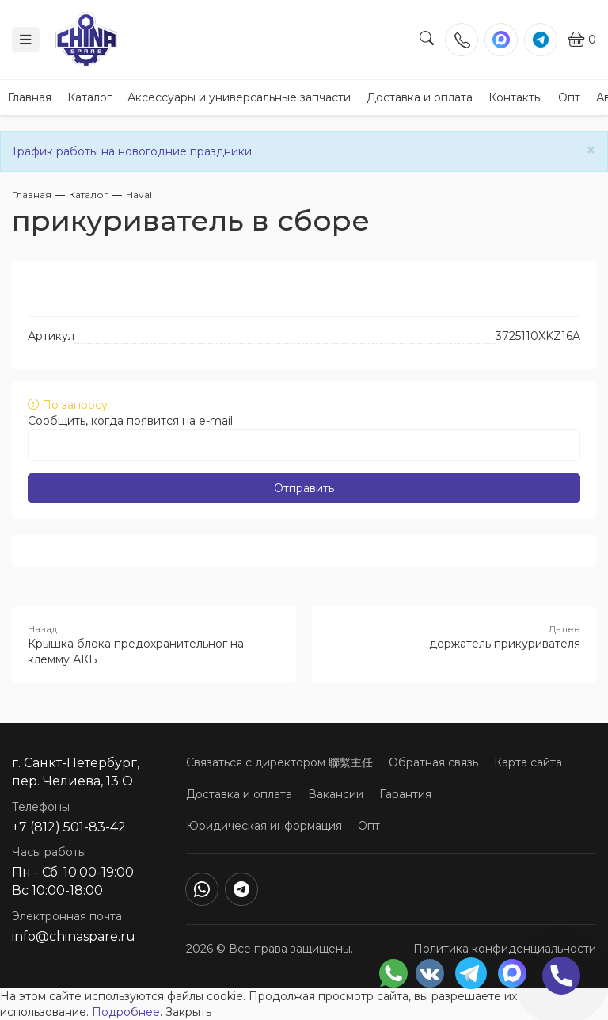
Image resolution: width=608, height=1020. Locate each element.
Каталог (89, 97)
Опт (569, 97)
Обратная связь (433, 762)
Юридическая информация (264, 826)
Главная (29, 97)
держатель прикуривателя (454, 636)
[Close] (591, 150)
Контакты (515, 97)
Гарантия (405, 794)
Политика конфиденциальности (504, 949)
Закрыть (188, 1012)
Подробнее (126, 1012)
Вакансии (335, 794)
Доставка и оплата (420, 97)
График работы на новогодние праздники (132, 151)
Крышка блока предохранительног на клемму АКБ (154, 644)
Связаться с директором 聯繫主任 (279, 762)
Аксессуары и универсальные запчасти (239, 97)
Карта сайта (528, 762)
